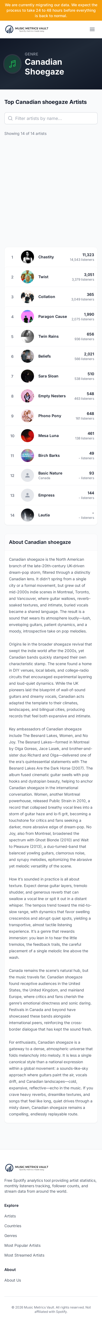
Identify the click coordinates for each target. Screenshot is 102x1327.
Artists (10, 1216)
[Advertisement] (51, 192)
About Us (12, 1280)
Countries (12, 1225)
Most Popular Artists (22, 1245)
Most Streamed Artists (24, 1255)
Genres (10, 1235)
